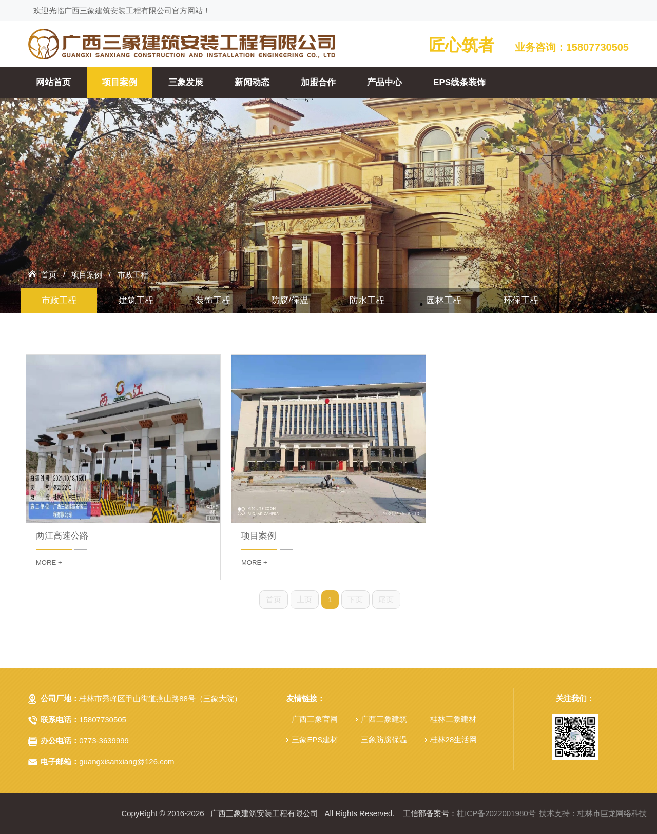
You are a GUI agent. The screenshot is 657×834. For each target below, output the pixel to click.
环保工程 (521, 300)
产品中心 (384, 82)
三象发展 (185, 82)
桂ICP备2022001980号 (496, 813)
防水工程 (367, 300)
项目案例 (119, 82)
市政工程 (133, 274)
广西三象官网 (315, 718)
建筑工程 (136, 300)
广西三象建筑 (384, 718)
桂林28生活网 (453, 739)
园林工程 (444, 300)
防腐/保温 (289, 300)
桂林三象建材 (453, 718)
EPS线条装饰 (459, 82)
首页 (48, 274)
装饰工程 (213, 300)
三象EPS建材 (315, 739)
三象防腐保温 (384, 739)
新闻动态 (252, 82)
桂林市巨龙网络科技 (612, 813)
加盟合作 (318, 82)
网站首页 (53, 82)
